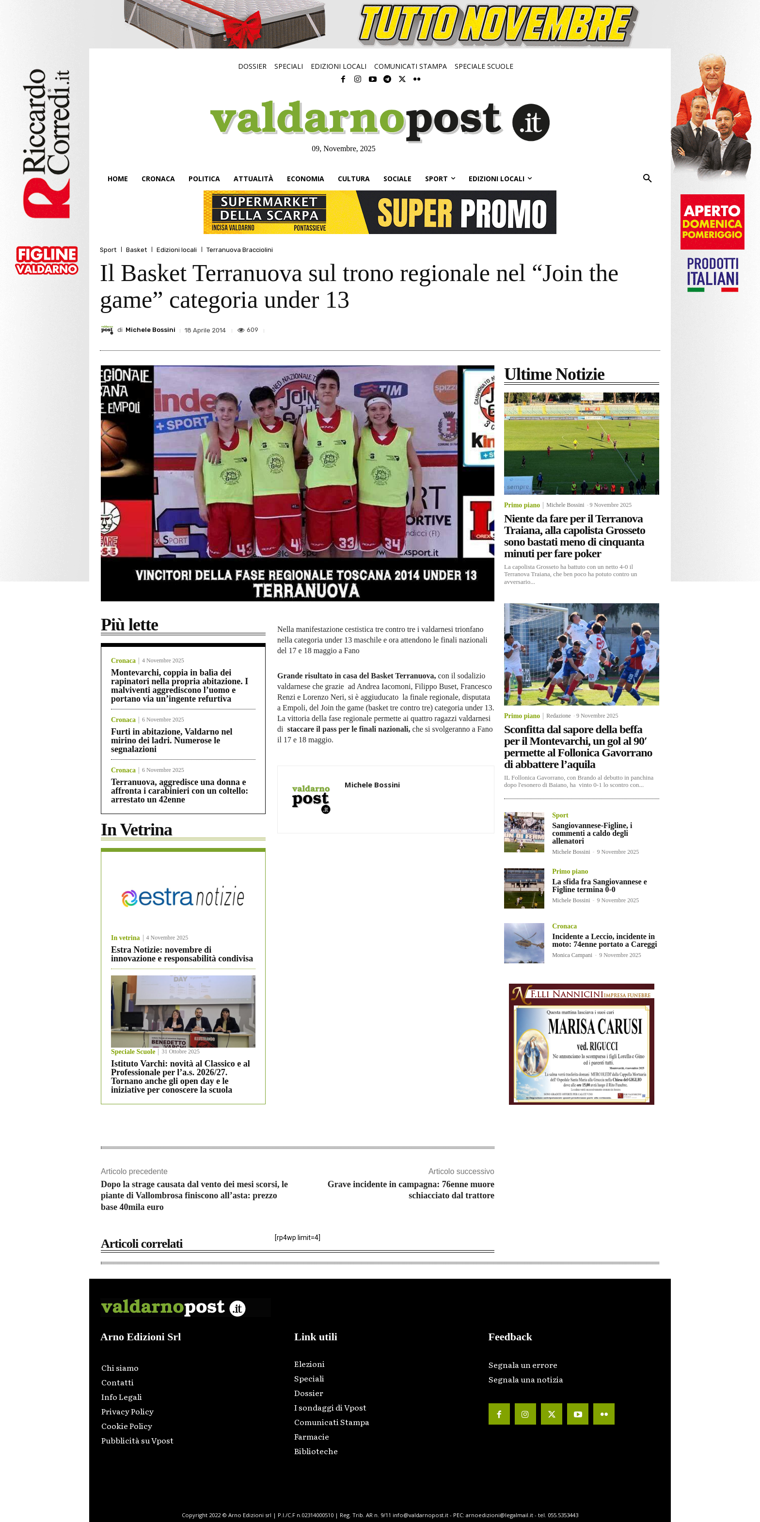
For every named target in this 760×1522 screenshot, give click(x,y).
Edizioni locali (177, 250)
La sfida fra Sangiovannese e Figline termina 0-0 (599, 886)
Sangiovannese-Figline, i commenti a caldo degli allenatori (592, 833)
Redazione (558, 715)
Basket (136, 250)
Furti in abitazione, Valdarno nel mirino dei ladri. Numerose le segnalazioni (172, 740)
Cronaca (123, 661)
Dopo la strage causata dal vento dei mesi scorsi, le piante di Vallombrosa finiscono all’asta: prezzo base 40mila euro (194, 1195)
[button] (647, 178)
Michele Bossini (150, 330)
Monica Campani (572, 955)
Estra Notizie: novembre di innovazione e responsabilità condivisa (182, 954)
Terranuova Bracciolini (239, 250)
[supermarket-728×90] (380, 212)
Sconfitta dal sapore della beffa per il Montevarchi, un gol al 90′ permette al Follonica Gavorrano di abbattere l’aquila (578, 746)
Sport (108, 250)
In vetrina (125, 938)
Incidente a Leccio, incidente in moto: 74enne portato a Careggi (604, 940)
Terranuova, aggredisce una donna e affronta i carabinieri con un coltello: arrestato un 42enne (179, 790)
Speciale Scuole (133, 1052)
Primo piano (522, 505)
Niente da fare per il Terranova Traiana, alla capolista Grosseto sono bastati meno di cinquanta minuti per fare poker (574, 536)
